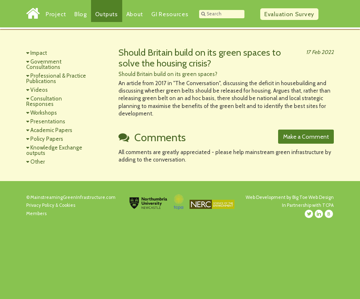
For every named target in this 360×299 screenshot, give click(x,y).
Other (37, 161)
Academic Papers (51, 130)
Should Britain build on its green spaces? (167, 74)
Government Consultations (44, 64)
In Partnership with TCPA (308, 205)
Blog (80, 14)
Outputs (106, 14)
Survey (289, 14)
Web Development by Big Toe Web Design (290, 197)
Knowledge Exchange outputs (54, 150)
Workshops (43, 112)
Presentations (47, 121)
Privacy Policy (40, 205)
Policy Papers (46, 138)
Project (56, 14)
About (134, 14)
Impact (38, 52)
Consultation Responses (44, 101)
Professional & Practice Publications (56, 78)
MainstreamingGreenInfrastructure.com (73, 197)
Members (36, 213)
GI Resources (169, 14)
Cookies (67, 205)
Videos (39, 89)
